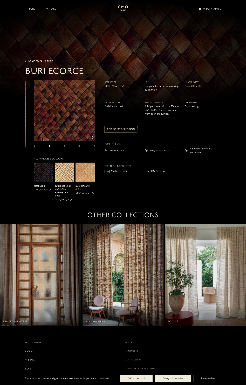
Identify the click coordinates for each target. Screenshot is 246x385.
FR (126, 343)
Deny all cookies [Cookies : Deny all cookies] (173, 378)
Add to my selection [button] (121, 129)
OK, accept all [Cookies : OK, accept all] (136, 378)
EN (130, 343)
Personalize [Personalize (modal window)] (208, 378)
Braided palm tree (39, 61)
